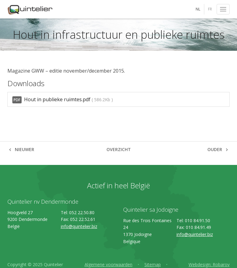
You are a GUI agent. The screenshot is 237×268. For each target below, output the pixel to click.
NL (198, 9)
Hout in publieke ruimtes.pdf (62, 99)
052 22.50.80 (81, 212)
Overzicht (118, 149)
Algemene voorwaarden (108, 264)
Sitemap (152, 264)
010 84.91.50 (197, 220)
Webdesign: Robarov (209, 264)
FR (210, 9)
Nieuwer (24, 149)
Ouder (214, 149)
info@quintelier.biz (79, 226)
